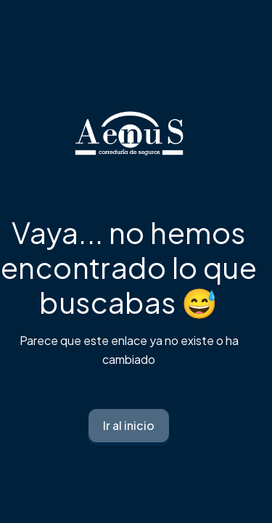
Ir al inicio (128, 425)
